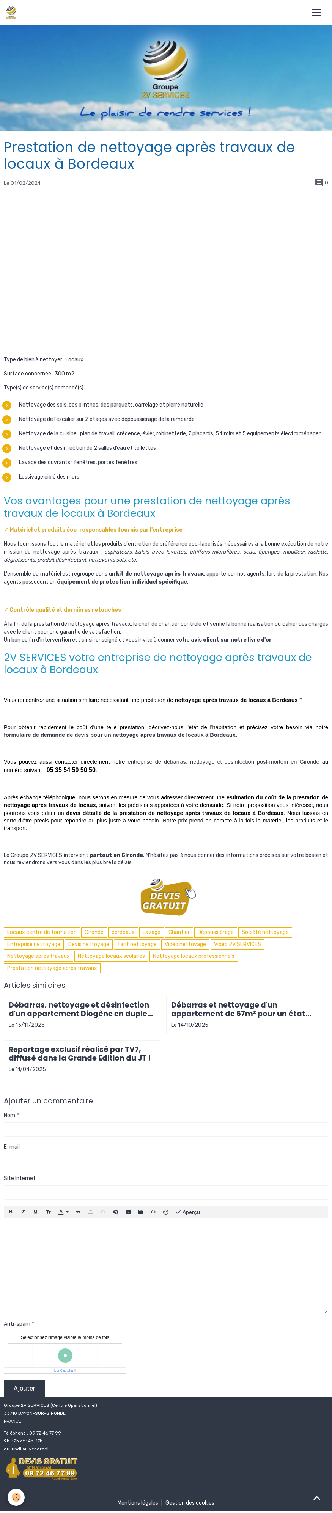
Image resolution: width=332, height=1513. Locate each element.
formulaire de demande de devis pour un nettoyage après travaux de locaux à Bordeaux (120, 735)
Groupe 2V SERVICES (36, 855)
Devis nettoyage (88, 944)
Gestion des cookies (189, 1503)
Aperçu (187, 1212)
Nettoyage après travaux (38, 956)
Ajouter (24, 1388)
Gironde (94, 932)
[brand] (12, 12)
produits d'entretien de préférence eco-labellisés (162, 544)
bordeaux (123, 932)
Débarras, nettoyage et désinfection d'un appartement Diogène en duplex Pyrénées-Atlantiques (80, 1009)
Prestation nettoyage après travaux (52, 968)
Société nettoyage (265, 932)
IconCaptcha (63, 1370)
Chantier (179, 932)
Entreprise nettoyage (33, 944)
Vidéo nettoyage (185, 944)
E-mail (12, 1147)
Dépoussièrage (216, 932)
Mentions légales (138, 1503)
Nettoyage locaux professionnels (193, 956)
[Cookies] (16, 1497)
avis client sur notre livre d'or (231, 640)
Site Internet (20, 1178)
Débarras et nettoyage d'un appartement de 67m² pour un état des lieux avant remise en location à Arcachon (240, 1009)
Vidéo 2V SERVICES (237, 944)
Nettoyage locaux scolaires (111, 956)
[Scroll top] (316, 1497)
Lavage (151, 932)
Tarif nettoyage (137, 944)
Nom (9, 1115)
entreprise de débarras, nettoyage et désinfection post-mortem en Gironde (223, 762)
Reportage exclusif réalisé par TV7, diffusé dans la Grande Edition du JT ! (80, 1054)
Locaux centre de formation (42, 932)
